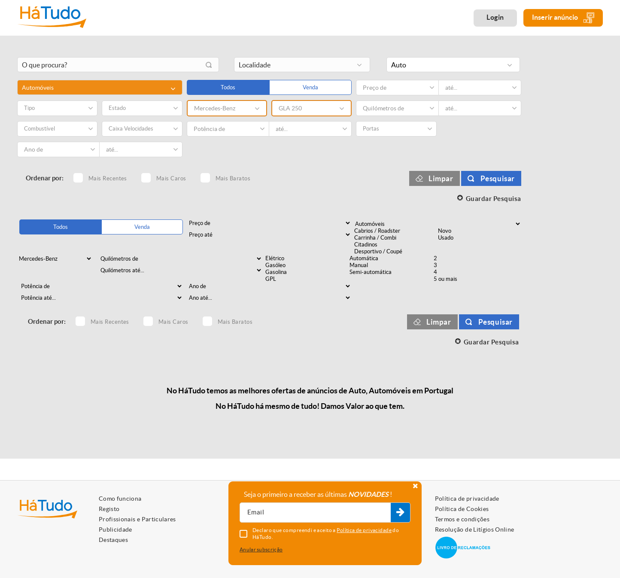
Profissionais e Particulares (137, 519)
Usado (479, 237)
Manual (391, 265)
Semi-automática (391, 272)
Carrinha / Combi (395, 237)
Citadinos (395, 244)
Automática (391, 258)
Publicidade (115, 529)
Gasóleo (306, 265)
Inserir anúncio (563, 17)
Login (495, 17)
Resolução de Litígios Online (474, 529)
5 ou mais (475, 279)
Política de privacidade (467, 498)
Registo (109, 508)
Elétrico (306, 258)
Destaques (113, 539)
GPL (306, 279)
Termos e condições (462, 519)
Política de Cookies (462, 508)
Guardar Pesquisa (493, 198)
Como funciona (120, 498)
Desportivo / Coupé (395, 251)
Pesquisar (497, 178)
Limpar (441, 178)
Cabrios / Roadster (395, 231)
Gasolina (306, 272)
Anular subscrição (261, 549)
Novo (479, 231)
